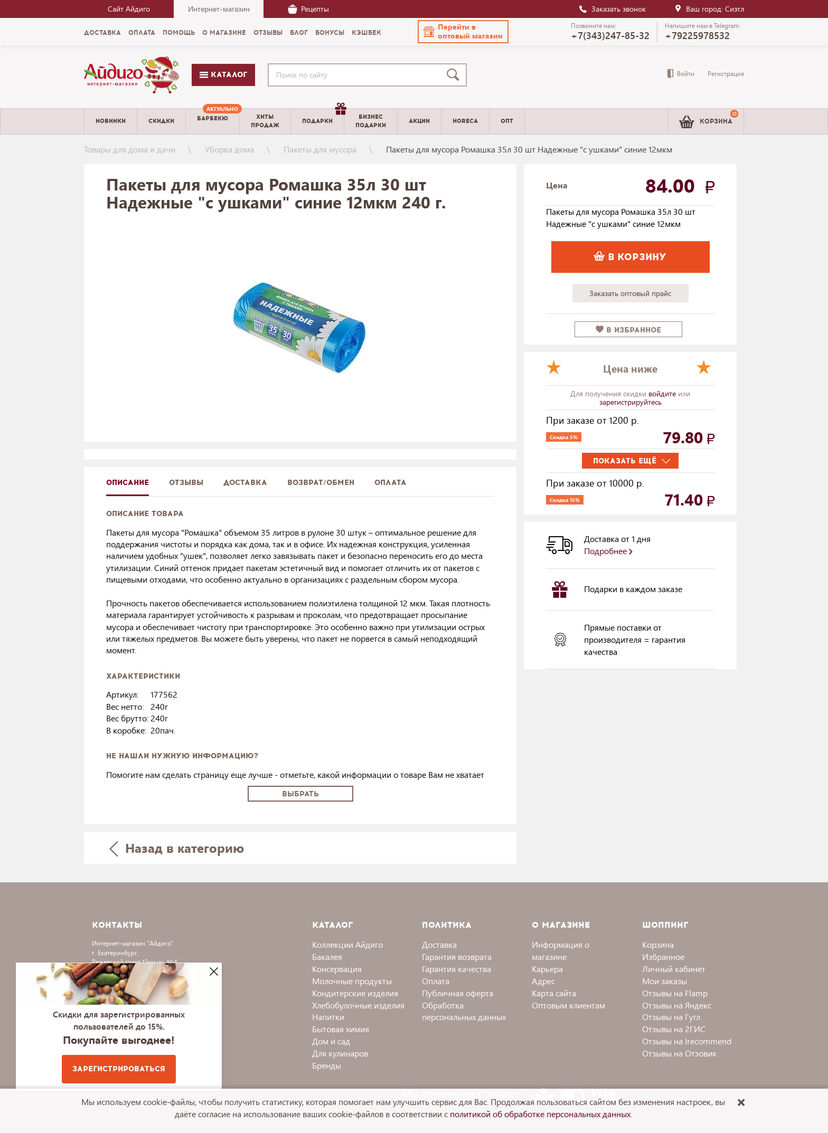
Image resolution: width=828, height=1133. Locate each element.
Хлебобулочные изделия (358, 1005)
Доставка (439, 944)
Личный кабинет (673, 968)
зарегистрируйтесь (630, 402)
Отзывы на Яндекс (676, 1005)
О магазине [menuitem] (224, 32)
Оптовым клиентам (568, 1005)
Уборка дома (229, 149)
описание (127, 482)
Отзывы (186, 482)
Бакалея (327, 956)
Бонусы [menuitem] (329, 32)
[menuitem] (212, 121)
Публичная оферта (457, 992)
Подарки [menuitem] (323, 117)
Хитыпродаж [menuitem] (265, 120)
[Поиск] (455, 75)
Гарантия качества (456, 968)
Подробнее (608, 550)
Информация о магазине (560, 950)
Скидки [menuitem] (161, 121)
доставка (245, 482)
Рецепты (308, 9)
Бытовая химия (340, 1028)
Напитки (328, 1016)
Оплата (390, 482)
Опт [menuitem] (507, 121)
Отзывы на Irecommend (686, 1040)
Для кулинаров (340, 1053)
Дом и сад (331, 1040)
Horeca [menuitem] (465, 121)
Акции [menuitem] (419, 121)
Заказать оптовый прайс (630, 293)
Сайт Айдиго (129, 9)
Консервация (337, 968)
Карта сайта (554, 992)
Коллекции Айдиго (347, 944)
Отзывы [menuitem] (268, 32)
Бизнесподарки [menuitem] (370, 120)
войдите (663, 393)
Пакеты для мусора (320, 149)
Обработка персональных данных (464, 1011)
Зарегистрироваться (118, 1068)
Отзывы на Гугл (671, 1016)
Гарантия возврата (457, 956)
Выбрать (300, 793)
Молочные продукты (352, 980)
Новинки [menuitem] (111, 121)
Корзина (658, 944)
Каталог (223, 74)
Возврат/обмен (320, 482)
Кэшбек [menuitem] (366, 32)
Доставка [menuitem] (102, 32)
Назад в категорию (176, 847)
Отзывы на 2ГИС (673, 1028)
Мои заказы (664, 980)
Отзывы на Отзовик (679, 1053)
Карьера (547, 968)
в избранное (628, 330)
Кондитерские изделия (355, 992)
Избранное (663, 956)
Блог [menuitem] (299, 32)
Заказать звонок (612, 9)
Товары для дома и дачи (129, 149)
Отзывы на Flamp (675, 992)
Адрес (543, 980)
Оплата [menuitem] (141, 32)
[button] (463, 31)
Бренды (326, 1065)
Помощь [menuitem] (179, 32)
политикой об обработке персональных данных (540, 1113)
